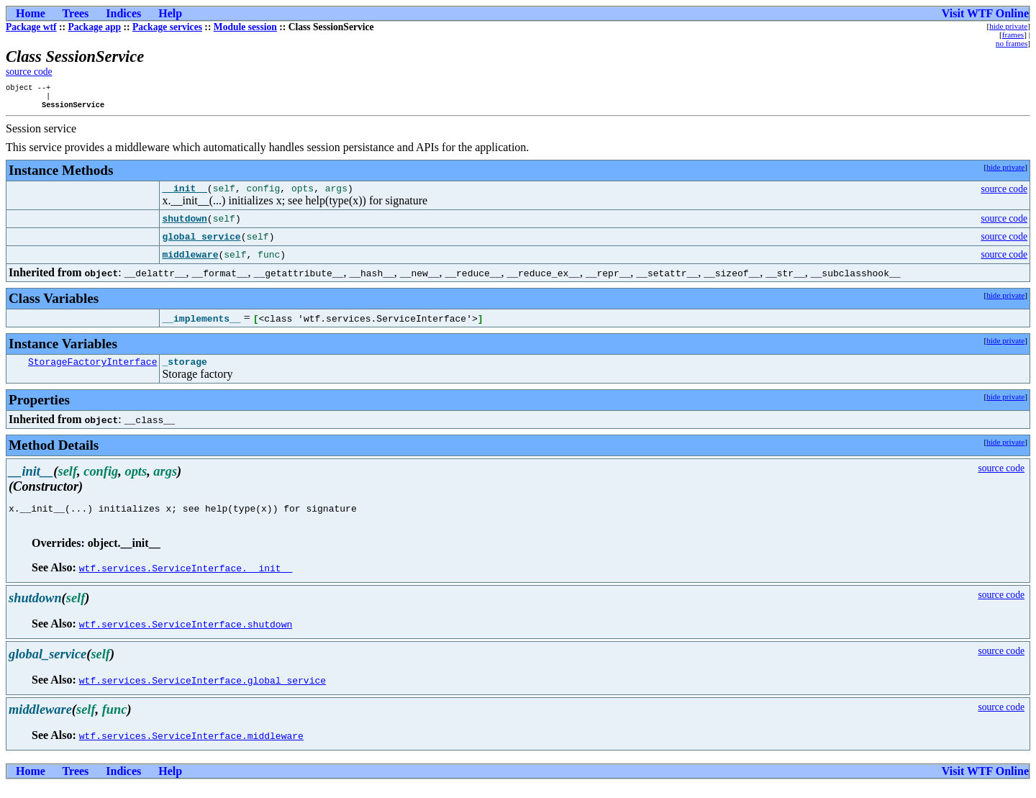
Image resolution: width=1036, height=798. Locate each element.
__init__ (184, 194)
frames (1013, 34)
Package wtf (31, 27)
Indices (123, 13)
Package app (94, 27)
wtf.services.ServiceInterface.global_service (202, 692)
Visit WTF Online (985, 13)
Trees (76, 13)
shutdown (184, 225)
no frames (1011, 43)
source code (29, 71)
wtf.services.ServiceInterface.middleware (191, 748)
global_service (201, 243)
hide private (1008, 26)
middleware (190, 261)
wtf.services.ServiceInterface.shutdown (185, 636)
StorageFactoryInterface (92, 369)
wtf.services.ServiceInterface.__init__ (185, 580)
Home (30, 13)
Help (170, 13)
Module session (245, 27)
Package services (167, 27)
